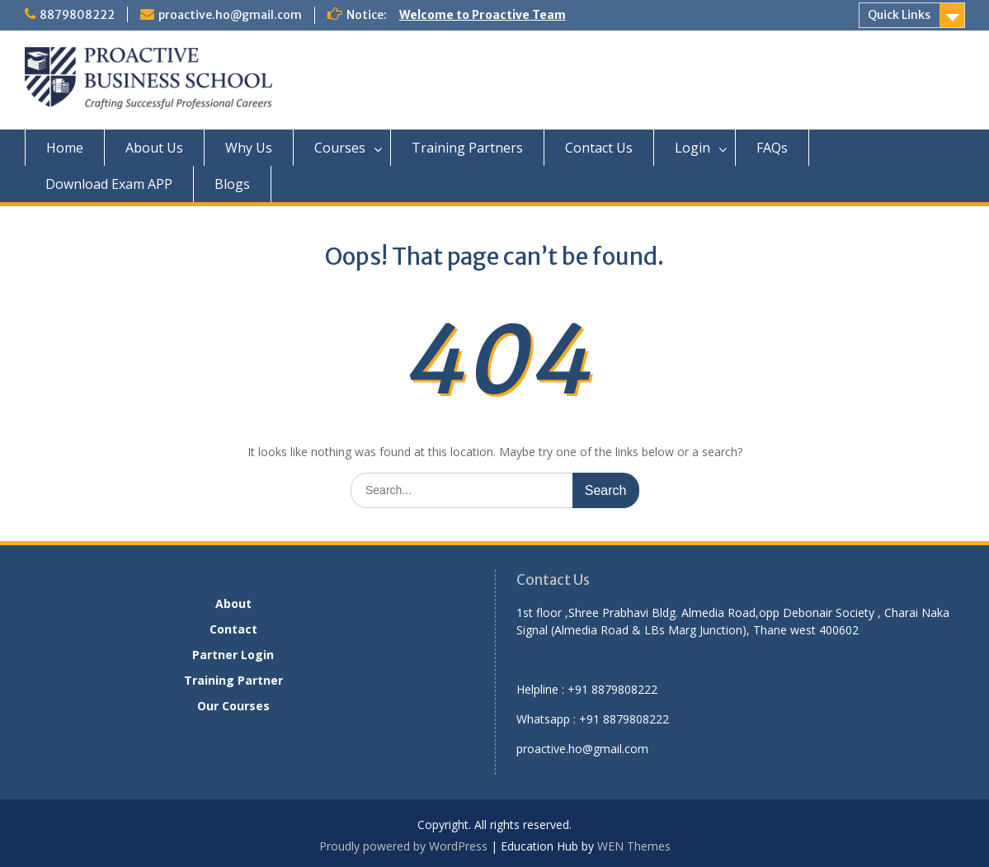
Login (692, 148)
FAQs (772, 148)
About (233, 603)
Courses (339, 148)
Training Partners (467, 148)
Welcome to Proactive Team (482, 14)
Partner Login (233, 654)
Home (64, 148)
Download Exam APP (108, 184)
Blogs (232, 184)
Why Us (248, 148)
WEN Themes (634, 846)
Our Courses (233, 706)
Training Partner (233, 680)
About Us (154, 148)
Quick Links (899, 14)
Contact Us (599, 148)
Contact (233, 629)
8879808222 (77, 14)
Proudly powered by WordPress (403, 846)
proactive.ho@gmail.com (230, 14)
